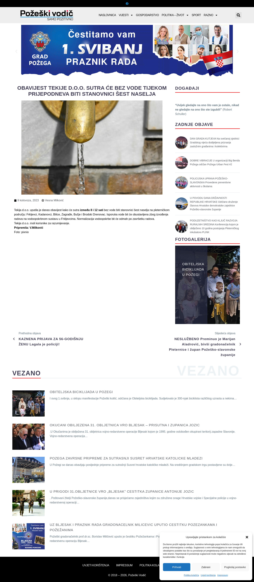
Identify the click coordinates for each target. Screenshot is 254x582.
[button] (247, 537)
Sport (196, 15)
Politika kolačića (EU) (156, 565)
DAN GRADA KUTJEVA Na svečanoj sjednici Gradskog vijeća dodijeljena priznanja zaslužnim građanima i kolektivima (214, 142)
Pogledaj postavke (235, 567)
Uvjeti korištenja (208, 575)
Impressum (222, 575)
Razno (211, 15)
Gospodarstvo (147, 15)
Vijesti (126, 15)
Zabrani (205, 567)
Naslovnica (107, 15)
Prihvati (176, 567)
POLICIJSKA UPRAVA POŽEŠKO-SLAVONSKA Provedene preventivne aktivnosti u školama (210, 182)
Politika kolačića (191, 575)
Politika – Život (175, 15)
